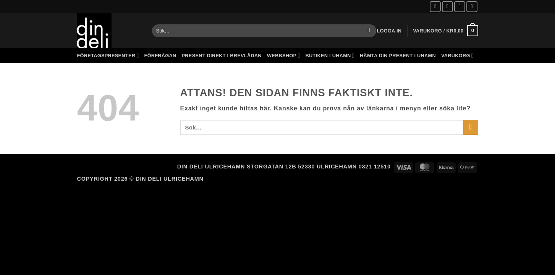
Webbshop (283, 55)
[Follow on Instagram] (447, 6)
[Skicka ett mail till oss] (459, 6)
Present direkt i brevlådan (222, 55)
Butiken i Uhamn (330, 55)
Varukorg (457, 55)
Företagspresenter (108, 55)
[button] (389, 30)
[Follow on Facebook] (435, 6)
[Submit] (368, 30)
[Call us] (471, 6)
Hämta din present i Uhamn (398, 55)
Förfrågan (160, 55)
